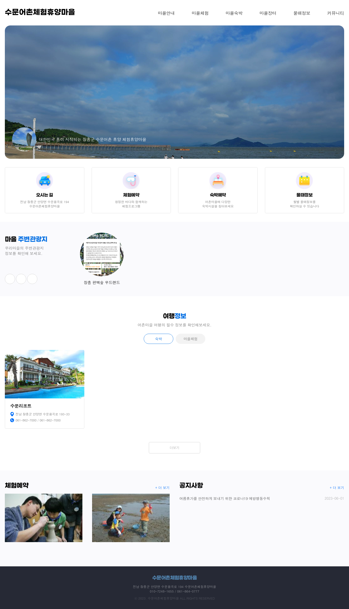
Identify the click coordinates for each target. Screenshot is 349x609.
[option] (174, 92)
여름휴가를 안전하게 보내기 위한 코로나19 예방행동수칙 (261, 498)
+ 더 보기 (162, 487)
